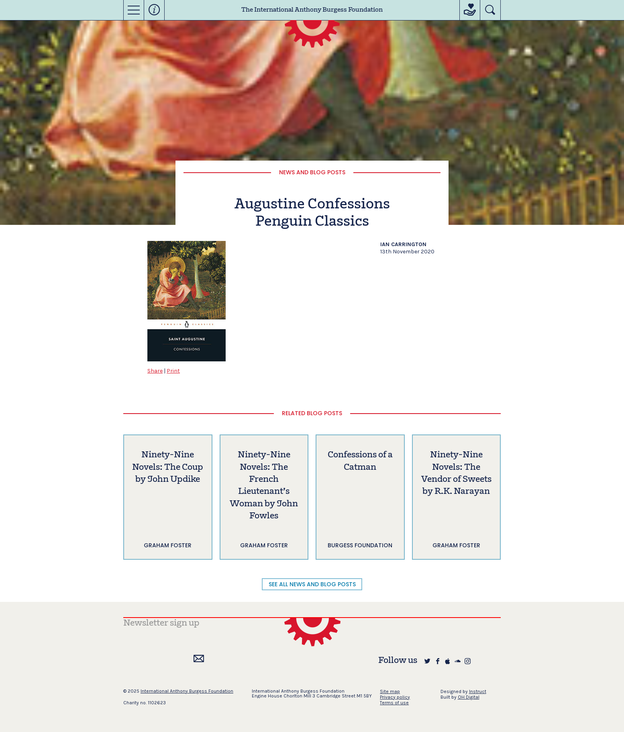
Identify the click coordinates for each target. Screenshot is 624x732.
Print (173, 370)
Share (155, 370)
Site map (390, 691)
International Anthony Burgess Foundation (187, 691)
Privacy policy (395, 697)
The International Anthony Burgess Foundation (312, 10)
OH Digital (468, 697)
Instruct (477, 691)
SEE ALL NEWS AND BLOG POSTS (312, 584)
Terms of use (394, 702)
